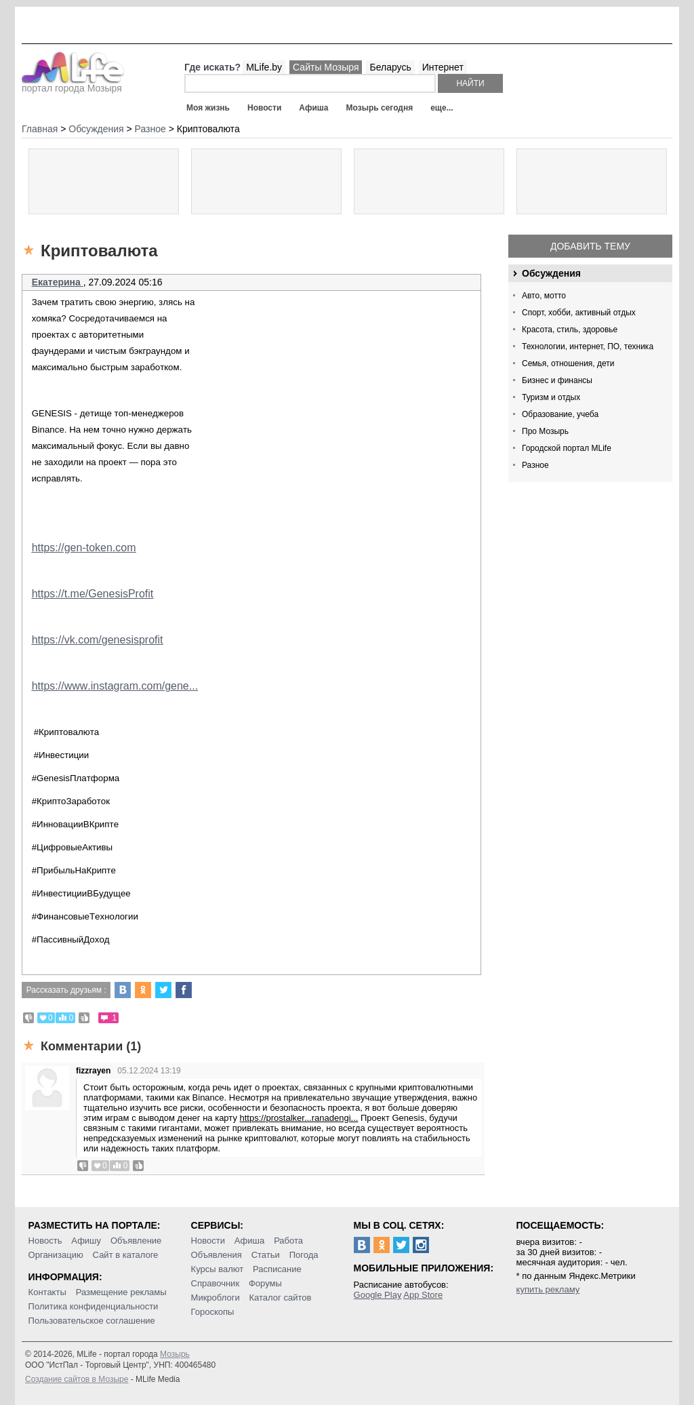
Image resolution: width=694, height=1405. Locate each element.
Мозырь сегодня (379, 108)
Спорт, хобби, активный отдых (579, 312)
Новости (264, 108)
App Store (423, 1295)
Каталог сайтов (280, 1297)
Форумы (265, 1283)
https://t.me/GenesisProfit (93, 593)
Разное (535, 465)
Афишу (86, 1240)
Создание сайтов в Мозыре (76, 1379)
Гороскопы (212, 1312)
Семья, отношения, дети (568, 363)
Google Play (378, 1295)
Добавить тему (590, 246)
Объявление (135, 1240)
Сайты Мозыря (326, 67)
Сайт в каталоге (126, 1255)
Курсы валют (217, 1269)
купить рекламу (548, 1289)
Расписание (277, 1269)
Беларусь (390, 67)
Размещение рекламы (121, 1292)
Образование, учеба (560, 414)
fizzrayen (93, 1070)
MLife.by (264, 67)
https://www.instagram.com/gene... (115, 686)
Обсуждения (551, 273)
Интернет (443, 67)
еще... (441, 108)
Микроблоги (215, 1297)
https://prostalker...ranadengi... (299, 1118)
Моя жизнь (208, 108)
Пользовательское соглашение (91, 1320)
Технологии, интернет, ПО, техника (587, 346)
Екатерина (57, 282)
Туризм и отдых (551, 397)
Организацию (55, 1255)
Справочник (215, 1283)
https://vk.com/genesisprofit (97, 640)
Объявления (216, 1255)
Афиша (313, 108)
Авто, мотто (544, 295)
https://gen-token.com (84, 547)
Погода (304, 1255)
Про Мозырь (545, 431)
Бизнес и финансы (557, 380)
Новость (45, 1240)
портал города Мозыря (73, 84)
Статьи (265, 1255)
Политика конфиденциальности (93, 1306)
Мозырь (175, 1354)
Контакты (47, 1292)
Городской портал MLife (566, 448)
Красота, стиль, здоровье (569, 329)
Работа (288, 1240)
